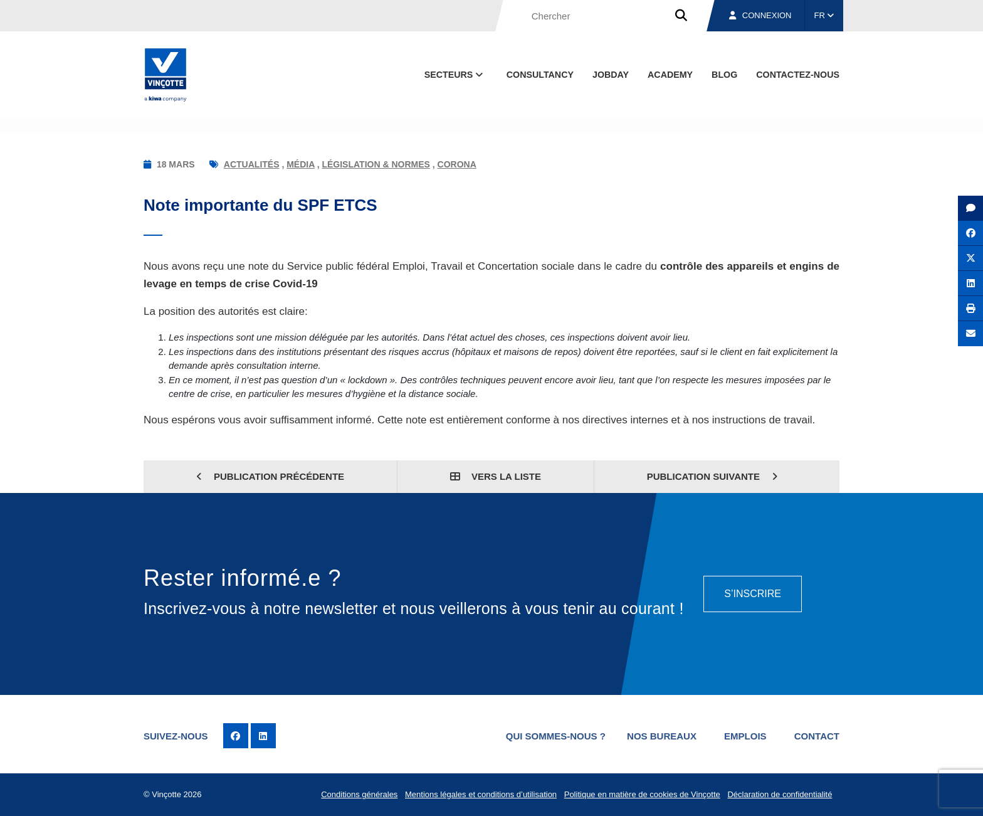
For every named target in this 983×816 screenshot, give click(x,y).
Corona (457, 164)
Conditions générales (359, 794)
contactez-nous (797, 75)
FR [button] (824, 15)
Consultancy (540, 75)
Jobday (610, 75)
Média (300, 164)
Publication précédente (270, 476)
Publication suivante (712, 476)
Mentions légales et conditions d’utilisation (481, 794)
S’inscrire (752, 593)
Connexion (760, 15)
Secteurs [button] (455, 75)
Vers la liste (495, 476)
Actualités (252, 164)
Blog (724, 75)
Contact (816, 736)
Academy (670, 75)
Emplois (745, 736)
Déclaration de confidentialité (779, 794)
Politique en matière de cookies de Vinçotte (642, 794)
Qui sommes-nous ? (556, 736)
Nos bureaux (662, 736)
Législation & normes (375, 164)
